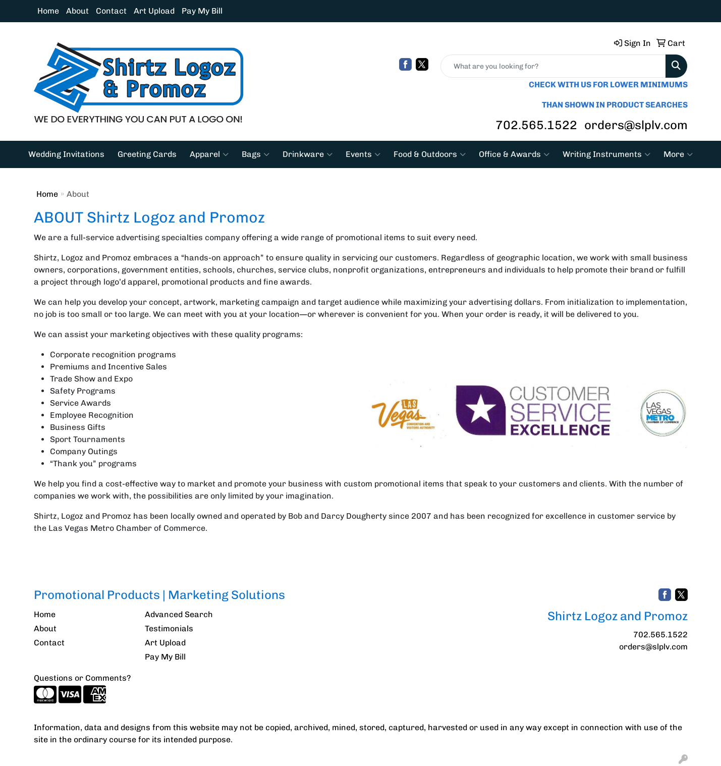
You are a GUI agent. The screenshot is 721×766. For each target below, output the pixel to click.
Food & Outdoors (430, 154)
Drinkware (307, 154)
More (678, 154)
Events (363, 154)
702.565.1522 (536, 125)
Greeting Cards (147, 154)
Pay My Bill (202, 11)
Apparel (209, 154)
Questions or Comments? (82, 678)
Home (48, 11)
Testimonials (169, 628)
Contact (111, 11)
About (77, 11)
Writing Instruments (606, 154)
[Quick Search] (553, 66)
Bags (255, 154)
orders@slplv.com (636, 125)
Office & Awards (514, 154)
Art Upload (154, 11)
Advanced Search (179, 614)
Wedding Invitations (66, 154)
